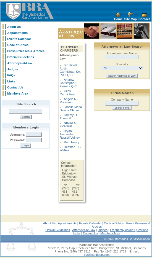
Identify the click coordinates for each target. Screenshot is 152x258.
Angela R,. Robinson (69, 100)
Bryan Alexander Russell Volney (70, 134)
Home (118, 19)
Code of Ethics (17, 45)
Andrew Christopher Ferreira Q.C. (68, 83)
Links (11, 81)
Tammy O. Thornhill (69, 116)
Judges (12, 69)
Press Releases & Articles (25, 51)
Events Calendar (19, 39)
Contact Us (15, 87)
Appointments (17, 32)
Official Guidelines (20, 57)
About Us (14, 26)
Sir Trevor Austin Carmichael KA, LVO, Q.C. (70, 70)
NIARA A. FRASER (68, 124)
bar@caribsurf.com (96, 254)
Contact (144, 19)
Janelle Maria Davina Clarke (71, 108)
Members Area (17, 93)
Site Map (130, 19)
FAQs (11, 75)
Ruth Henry (71, 142)
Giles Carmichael (67, 92)
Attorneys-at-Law (19, 63)
